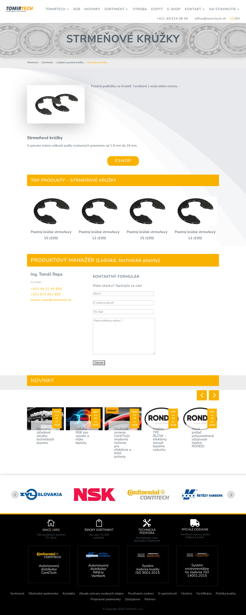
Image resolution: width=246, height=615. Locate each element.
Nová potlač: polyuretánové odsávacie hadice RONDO (203, 437)
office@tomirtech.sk (212, 18)
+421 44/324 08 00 (172, 18)
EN (237, 18)
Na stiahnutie (222, 9)
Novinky (92, 9)
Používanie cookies (141, 594)
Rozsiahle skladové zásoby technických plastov (45, 436)
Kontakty (69, 594)
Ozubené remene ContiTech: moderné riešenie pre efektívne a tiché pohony (122, 443)
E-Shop (174, 9)
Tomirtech (55, 9)
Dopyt (157, 9)
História (186, 594)
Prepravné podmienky (106, 599)
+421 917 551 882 (46, 294)
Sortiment (114, 9)
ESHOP (123, 161)
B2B (77, 9)
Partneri (150, 599)
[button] (202, 395)
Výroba (140, 9)
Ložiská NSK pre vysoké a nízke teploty (82, 436)
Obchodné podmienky (43, 594)
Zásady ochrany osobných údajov (101, 594)
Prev (15, 494)
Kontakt (193, 9)
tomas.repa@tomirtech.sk (51, 300)
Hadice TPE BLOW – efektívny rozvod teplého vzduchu (160, 439)
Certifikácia (204, 594)
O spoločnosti (167, 594)
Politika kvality (226, 594)
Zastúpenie (132, 599)
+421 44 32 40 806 (46, 289)
